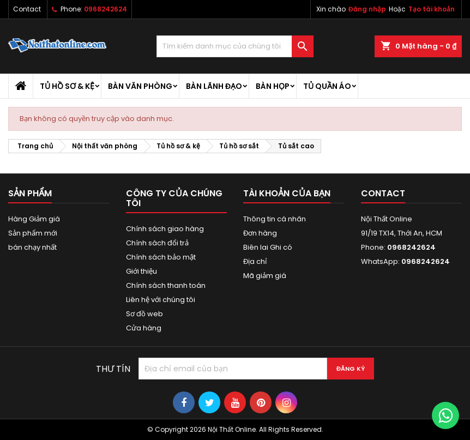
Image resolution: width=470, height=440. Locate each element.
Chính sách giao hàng (165, 229)
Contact (27, 9)
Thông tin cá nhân (274, 219)
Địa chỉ (255, 261)
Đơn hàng (260, 233)
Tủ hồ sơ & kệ (67, 86)
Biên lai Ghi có (267, 247)
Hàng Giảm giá (34, 219)
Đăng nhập (367, 9)
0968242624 (105, 9)
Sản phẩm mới (32, 233)
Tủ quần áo (327, 86)
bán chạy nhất (32, 247)
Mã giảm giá (264, 275)
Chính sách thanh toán (166, 285)
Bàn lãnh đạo (214, 86)
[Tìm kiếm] (234, 46)
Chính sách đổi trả (157, 243)
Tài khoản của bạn (286, 193)
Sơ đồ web (144, 314)
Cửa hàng (143, 328)
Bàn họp (273, 86)
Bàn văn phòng (140, 86)
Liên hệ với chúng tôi (160, 299)
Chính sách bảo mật (161, 257)
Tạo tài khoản (431, 9)
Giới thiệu (141, 271)
